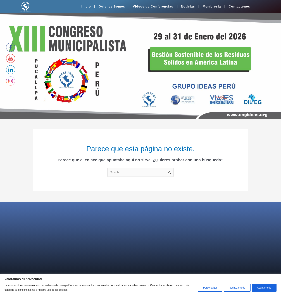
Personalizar (210, 287)
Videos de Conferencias (153, 6)
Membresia (212, 6)
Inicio (86, 6)
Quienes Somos (112, 6)
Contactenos (239, 6)
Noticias (188, 6)
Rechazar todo (237, 287)
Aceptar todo (264, 287)
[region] (140, 284)
